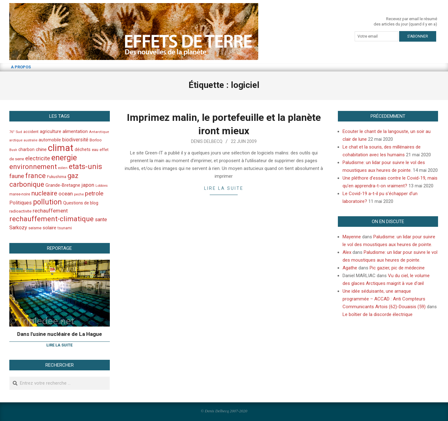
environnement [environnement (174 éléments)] (33, 166)
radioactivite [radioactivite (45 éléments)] (20, 211)
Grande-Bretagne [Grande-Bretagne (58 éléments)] (62, 185)
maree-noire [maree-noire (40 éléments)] (19, 194)
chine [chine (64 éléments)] (41, 149)
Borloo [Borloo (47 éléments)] (96, 140)
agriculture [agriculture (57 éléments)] (50, 131)
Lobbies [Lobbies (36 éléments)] (102, 185)
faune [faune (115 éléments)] (16, 176)
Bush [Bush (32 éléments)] (13, 150)
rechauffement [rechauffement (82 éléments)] (50, 211)
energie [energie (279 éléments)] (64, 157)
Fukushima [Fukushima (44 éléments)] (56, 176)
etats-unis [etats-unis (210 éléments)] (85, 166)
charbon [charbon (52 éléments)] (26, 149)
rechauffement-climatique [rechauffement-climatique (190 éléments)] (51, 219)
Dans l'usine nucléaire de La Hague (59, 334)
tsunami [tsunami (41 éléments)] (65, 228)
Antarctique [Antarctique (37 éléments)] (99, 132)
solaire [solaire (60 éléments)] (49, 228)
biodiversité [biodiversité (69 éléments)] (75, 140)
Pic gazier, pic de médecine (397, 268)
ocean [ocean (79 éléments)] (65, 193)
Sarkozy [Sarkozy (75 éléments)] (18, 228)
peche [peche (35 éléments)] (79, 194)
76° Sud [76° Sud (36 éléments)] (15, 132)
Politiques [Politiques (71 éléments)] (20, 203)
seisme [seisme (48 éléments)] (34, 228)
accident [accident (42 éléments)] (31, 131)
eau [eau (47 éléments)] (95, 149)
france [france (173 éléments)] (35, 176)
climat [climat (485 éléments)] (60, 148)
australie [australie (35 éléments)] (30, 140)
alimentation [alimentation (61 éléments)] (75, 131)
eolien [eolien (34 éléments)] (63, 168)
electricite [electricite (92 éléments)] (37, 158)
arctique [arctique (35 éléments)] (15, 140)
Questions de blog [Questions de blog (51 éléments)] (80, 202)
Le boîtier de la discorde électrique (378, 314)
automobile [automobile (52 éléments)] (50, 139)
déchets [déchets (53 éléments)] (83, 149)
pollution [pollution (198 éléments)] (47, 202)
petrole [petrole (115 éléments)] (94, 193)
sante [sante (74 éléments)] (101, 219)
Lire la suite (224, 188)
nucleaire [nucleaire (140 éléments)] (44, 193)
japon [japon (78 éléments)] (88, 185)
